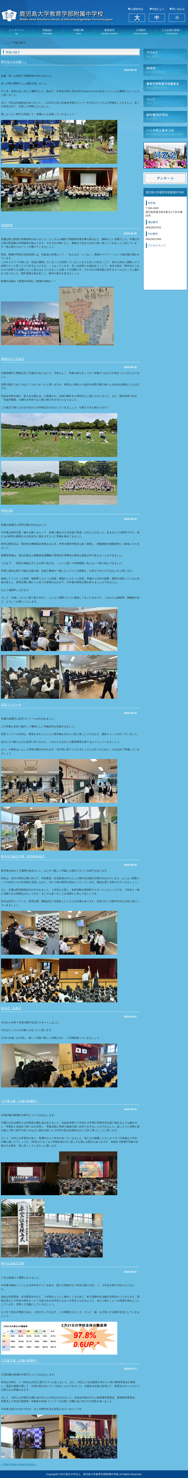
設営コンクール (11, 704)
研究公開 (7, 510)
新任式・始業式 (11, 1008)
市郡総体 (7, 225)
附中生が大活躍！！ (14, 61)
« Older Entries (9, 1464)
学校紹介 (47, 32)
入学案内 (140, 32)
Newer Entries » (27, 1464)
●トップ (5, 42)
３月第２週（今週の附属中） (20, 1101)
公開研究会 (137, 9)
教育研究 (109, 32)
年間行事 (78, 32)
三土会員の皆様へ (171, 32)
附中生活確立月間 (12, 1263)
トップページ (16, 32)
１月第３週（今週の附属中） (20, 1360)
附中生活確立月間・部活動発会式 (23, 856)
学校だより (158, 9)
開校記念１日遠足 (12, 359)
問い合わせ (178, 9)
